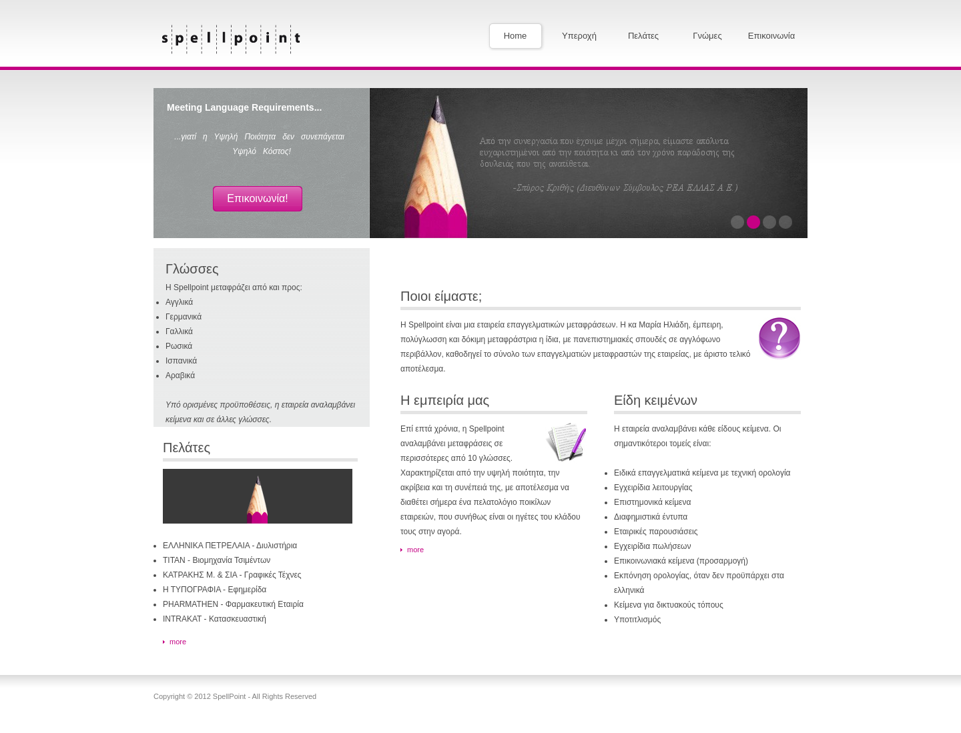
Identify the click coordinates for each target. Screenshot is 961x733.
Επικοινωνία (771, 36)
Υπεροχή (579, 36)
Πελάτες (643, 36)
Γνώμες (707, 36)
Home (515, 36)
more (178, 642)
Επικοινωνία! (257, 198)
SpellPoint (232, 39)
